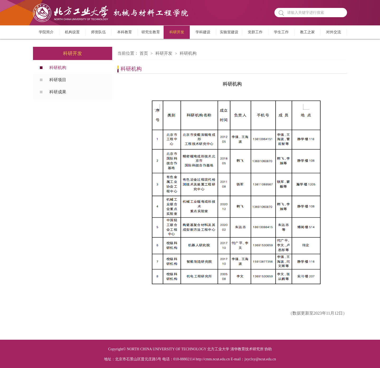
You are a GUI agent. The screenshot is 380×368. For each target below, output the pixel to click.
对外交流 (333, 32)
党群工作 (255, 32)
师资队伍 (98, 32)
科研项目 (57, 79)
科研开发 (176, 32)
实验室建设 (229, 32)
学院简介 (46, 32)
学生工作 (281, 32)
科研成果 (57, 92)
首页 (144, 53)
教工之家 (307, 32)
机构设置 (72, 32)
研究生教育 (150, 32)
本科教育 (124, 32)
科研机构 (57, 67)
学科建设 (203, 32)
